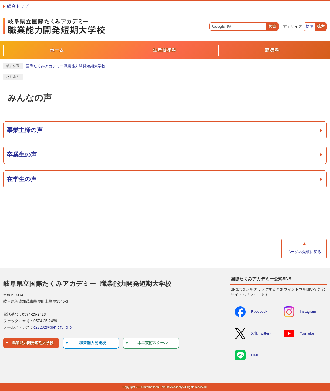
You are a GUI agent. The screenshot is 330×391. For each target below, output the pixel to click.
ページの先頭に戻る (304, 252)
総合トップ (18, 6)
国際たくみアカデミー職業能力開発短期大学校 (65, 66)
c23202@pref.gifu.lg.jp (52, 327)
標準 (309, 26)
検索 (272, 26)
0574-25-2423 (34, 314)
